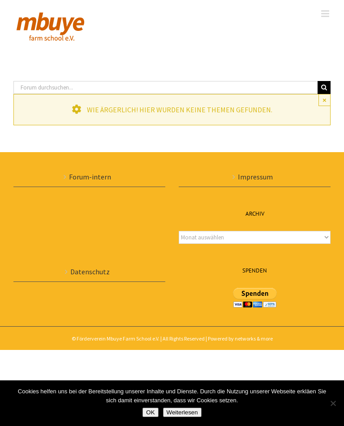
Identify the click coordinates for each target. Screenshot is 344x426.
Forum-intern (90, 176)
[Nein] (332, 403)
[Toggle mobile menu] (326, 13)
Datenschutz (90, 271)
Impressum (255, 176)
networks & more (254, 338)
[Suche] (324, 87)
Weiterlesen (182, 412)
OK (150, 412)
